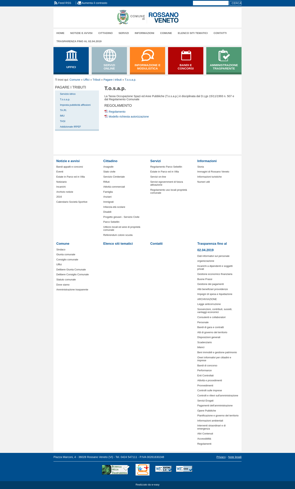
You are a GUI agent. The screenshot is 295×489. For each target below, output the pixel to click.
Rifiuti (106, 181)
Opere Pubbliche (206, 410)
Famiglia (108, 191)
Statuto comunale (66, 279)
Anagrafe (108, 166)
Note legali (235, 457)
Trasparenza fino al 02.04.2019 (78, 41)
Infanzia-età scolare (114, 206)
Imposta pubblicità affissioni (75, 104)
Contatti (220, 33)
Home (60, 33)
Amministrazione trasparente (72, 289)
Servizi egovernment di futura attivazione (166, 183)
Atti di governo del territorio (212, 332)
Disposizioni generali (208, 337)
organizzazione (205, 260)
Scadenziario (204, 342)
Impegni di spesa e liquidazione (214, 294)
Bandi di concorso (207, 365)
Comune (166, 33)
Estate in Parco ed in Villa (70, 176)
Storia (200, 166)
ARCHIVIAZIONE (207, 299)
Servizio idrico (68, 93)
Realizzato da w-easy (147, 484)
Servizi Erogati (205, 400)
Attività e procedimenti (209, 380)
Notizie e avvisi (81, 33)
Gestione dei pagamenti (210, 284)
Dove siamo (63, 284)
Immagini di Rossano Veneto (213, 171)
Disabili (107, 211)
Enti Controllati (205, 375)
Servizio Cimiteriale (114, 176)
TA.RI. (63, 110)
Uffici (86, 79)
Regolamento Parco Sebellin (166, 166)
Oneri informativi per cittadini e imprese (214, 359)
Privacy (221, 457)
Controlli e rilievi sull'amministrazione (217, 395)
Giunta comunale (65, 254)
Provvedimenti (205, 385)
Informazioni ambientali (210, 420)
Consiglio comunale (67, 259)
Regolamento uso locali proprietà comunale (168, 191)
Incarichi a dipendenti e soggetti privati (215, 267)
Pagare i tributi (112, 79)
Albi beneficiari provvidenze (212, 289)
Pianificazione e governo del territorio (218, 415)
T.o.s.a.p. (130, 79)
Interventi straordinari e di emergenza (211, 427)
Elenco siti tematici (193, 33)
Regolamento (117, 111)
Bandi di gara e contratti (210, 327)
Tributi (96, 79)
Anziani (107, 196)
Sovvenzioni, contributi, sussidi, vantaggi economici (214, 311)
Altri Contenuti (205, 433)
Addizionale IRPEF (70, 126)
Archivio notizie (64, 191)
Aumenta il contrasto (94, 3)
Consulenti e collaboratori (211, 317)
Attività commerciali (114, 186)
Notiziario (61, 181)
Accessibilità (204, 438)
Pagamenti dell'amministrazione (215, 405)
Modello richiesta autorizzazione (129, 116)
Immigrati (108, 201)
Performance (204, 370)
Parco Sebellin (111, 221)
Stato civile (109, 171)
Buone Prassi (204, 279)
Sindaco (60, 249)
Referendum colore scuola (117, 235)
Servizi (124, 33)
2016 (59, 196)
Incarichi (61, 186)
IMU (62, 115)
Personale (203, 322)
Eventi (59, 171)
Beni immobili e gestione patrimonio (217, 352)
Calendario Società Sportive (71, 201)
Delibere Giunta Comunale (71, 269)
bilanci (200, 347)
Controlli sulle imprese (209, 390)
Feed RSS (64, 3)
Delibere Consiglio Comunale (72, 274)
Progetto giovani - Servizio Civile (121, 216)
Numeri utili (203, 181)
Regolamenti (204, 443)
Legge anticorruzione (209, 304)
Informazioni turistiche (209, 176)
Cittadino (105, 33)
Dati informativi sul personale (213, 256)
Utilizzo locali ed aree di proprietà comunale (121, 228)
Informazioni (144, 33)
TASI (62, 121)
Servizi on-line (158, 176)
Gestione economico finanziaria (214, 274)
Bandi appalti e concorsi (69, 166)
